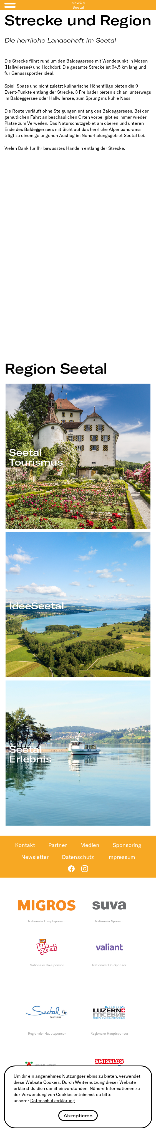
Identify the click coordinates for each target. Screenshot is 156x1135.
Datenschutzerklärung (52, 1100)
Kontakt (25, 844)
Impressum (121, 856)
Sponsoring (127, 844)
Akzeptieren (78, 1115)
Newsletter (35, 856)
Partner (57, 844)
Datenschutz (78, 856)
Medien (89, 844)
